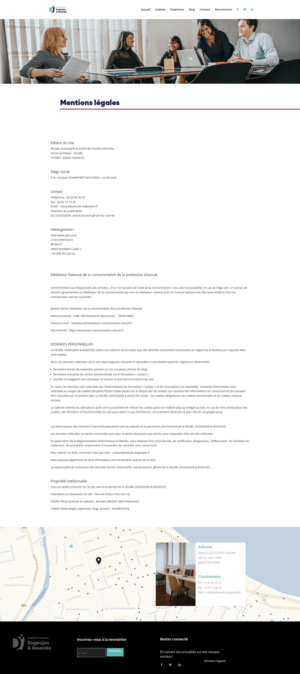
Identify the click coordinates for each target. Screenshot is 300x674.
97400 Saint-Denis (209, 562)
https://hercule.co (117, 494)
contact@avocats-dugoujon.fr (222, 592)
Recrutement (223, 9)
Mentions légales (215, 661)
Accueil (145, 9)
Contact (205, 9)
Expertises (177, 9)
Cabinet (160, 9)
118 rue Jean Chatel (210, 557)
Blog (192, 9)
